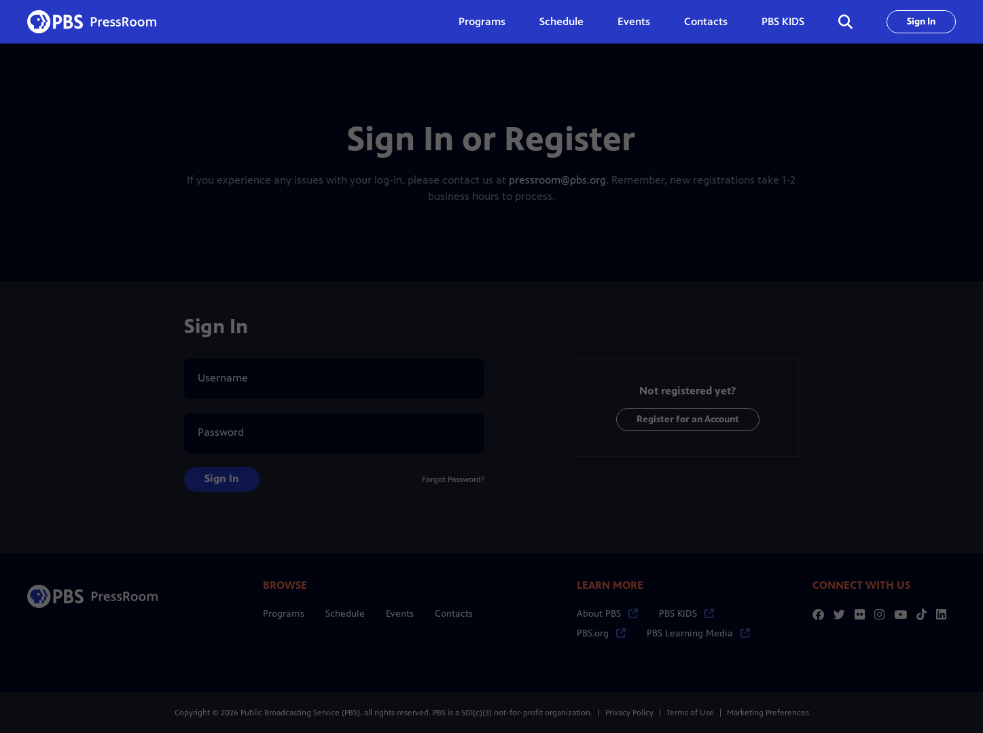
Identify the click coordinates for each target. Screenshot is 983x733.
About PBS (607, 613)
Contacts (706, 21)
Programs (283, 613)
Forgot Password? (453, 479)
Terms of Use (690, 712)
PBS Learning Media (698, 633)
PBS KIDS (783, 21)
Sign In (921, 21)
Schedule (561, 21)
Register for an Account (688, 419)
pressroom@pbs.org (557, 179)
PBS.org (601, 633)
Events (634, 21)
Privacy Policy (629, 712)
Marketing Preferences (768, 712)
